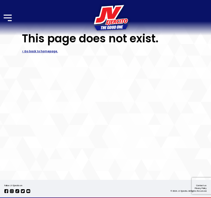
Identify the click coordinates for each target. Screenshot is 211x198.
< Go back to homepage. (40, 51)
